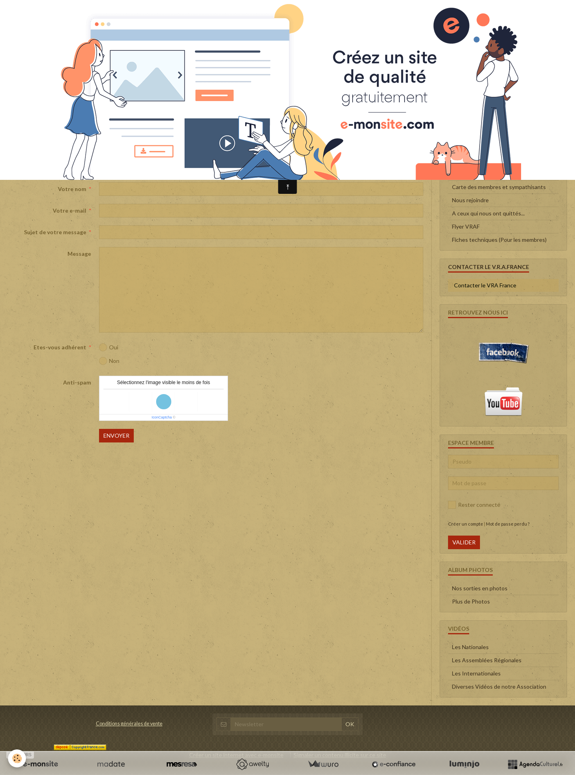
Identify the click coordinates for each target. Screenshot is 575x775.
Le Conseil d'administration (485, 160)
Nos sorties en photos (480, 588)
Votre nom (72, 188)
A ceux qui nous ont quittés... (488, 213)
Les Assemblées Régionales (486, 660)
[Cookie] (17, 758)
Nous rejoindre (470, 200)
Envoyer (116, 435)
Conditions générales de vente (129, 724)
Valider (464, 542)
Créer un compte (465, 523)
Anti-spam (77, 382)
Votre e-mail (69, 210)
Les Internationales (476, 673)
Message (79, 253)
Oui (108, 347)
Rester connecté (474, 505)
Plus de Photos (471, 601)
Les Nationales (470, 647)
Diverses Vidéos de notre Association (499, 686)
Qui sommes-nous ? (476, 173)
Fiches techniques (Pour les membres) (499, 239)
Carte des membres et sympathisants (499, 186)
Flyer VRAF (466, 226)
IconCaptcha (162, 417)
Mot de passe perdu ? (507, 523)
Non (109, 361)
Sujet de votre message (55, 232)
